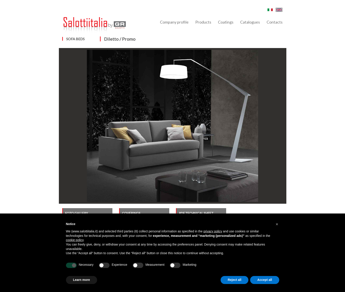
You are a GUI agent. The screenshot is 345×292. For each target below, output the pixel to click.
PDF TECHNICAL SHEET (196, 213)
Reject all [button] (234, 280)
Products (203, 22)
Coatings (225, 22)
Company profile (174, 22)
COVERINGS (131, 213)
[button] (277, 224)
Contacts (275, 22)
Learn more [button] (81, 280)
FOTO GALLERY (76, 213)
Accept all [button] (264, 280)
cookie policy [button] (75, 240)
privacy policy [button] (212, 231)
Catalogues (250, 22)
